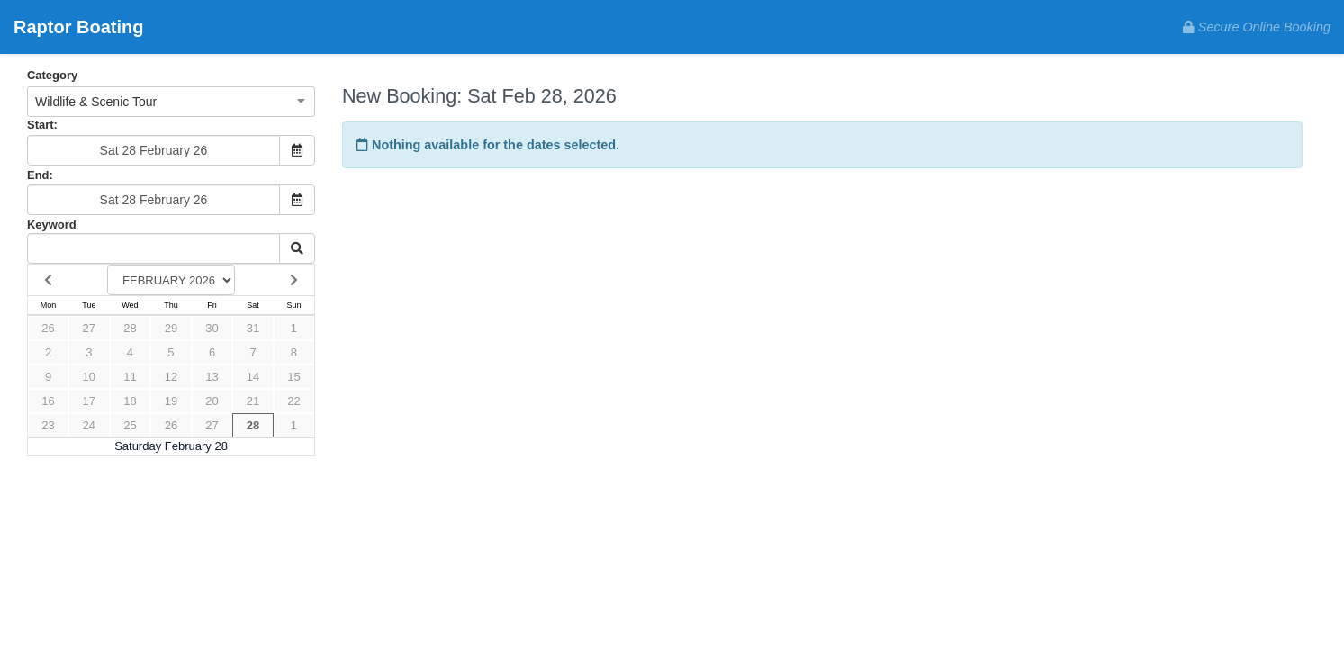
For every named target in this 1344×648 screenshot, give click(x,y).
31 (253, 328)
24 (89, 425)
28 (129, 328)
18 (129, 401)
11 (129, 376)
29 (171, 328)
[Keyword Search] (153, 248)
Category (52, 75)
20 (211, 401)
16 (47, 401)
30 (211, 328)
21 (253, 401)
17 (89, 401)
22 (293, 401)
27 (89, 328)
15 (293, 376)
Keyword (52, 224)
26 (47, 328)
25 (129, 425)
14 (253, 376)
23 (47, 425)
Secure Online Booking (1256, 27)
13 (211, 376)
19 (171, 401)
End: (40, 175)
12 (171, 376)
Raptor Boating (78, 27)
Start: (42, 124)
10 (89, 376)
